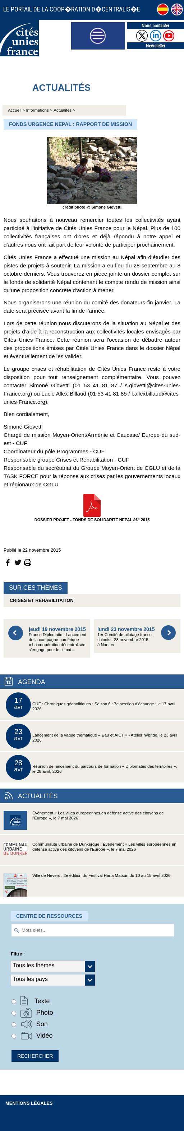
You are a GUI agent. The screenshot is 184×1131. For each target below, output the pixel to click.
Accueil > (17, 110)
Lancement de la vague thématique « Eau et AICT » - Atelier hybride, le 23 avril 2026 (91, 736)
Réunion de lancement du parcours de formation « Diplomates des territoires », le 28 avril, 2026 (91, 767)
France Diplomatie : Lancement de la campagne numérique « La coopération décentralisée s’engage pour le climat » (57, 638)
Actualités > (64, 110)
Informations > (39, 110)
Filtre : (18, 954)
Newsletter (155, 45)
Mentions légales (29, 1103)
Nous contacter (155, 25)
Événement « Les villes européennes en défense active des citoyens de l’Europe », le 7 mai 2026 (84, 822)
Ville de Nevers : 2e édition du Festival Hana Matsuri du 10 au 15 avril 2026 (87, 885)
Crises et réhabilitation (40, 600)
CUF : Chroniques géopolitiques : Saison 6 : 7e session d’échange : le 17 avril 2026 (90, 705)
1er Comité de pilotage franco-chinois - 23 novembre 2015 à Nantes (126, 636)
